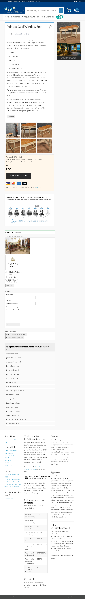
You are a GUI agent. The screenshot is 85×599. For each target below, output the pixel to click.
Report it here (9, 499)
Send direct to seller (13, 325)
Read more (11, 117)
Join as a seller (9, 453)
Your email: (9, 294)
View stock (9, 285)
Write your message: (12, 307)
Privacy (7, 463)
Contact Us (8, 465)
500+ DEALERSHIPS (47, 17)
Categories (15, 17)
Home (6, 17)
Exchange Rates (9, 455)
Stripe (36, 187)
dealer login (77, 1)
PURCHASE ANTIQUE (19, 175)
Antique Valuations (30, 17)
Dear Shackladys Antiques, (29, 315)
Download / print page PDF (14, 338)
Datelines (8, 460)
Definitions (8, 458)
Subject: (8, 301)
